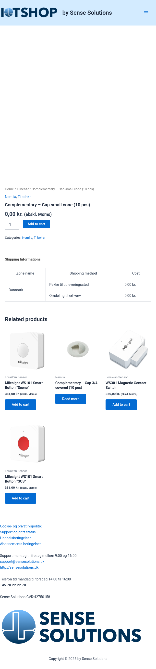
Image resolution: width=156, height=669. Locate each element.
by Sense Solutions (87, 12)
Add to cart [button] (20, 404)
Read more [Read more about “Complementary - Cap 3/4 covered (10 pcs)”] (70, 399)
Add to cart (36, 224)
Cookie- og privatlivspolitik (21, 526)
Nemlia (10, 197)
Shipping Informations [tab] (23, 259)
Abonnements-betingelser (20, 544)
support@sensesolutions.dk (22, 561)
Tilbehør (23, 189)
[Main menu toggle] (146, 13)
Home (9, 189)
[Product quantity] (12, 225)
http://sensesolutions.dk (19, 567)
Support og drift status (18, 532)
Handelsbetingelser (15, 538)
